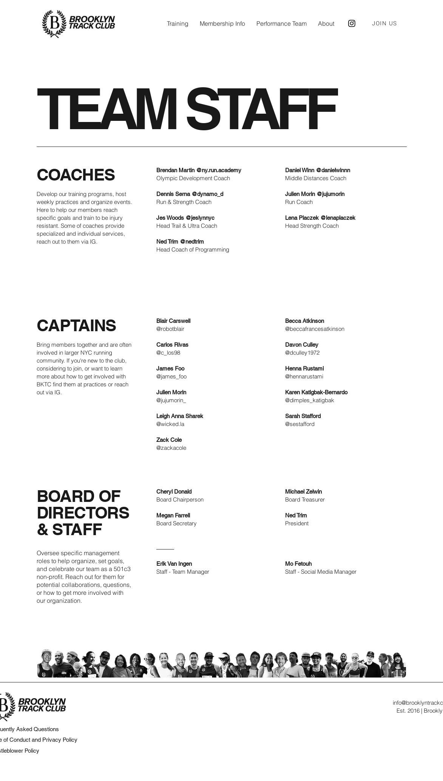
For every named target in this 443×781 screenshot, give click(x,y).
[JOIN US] (385, 23)
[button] (177, 23)
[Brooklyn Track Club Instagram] (352, 23)
